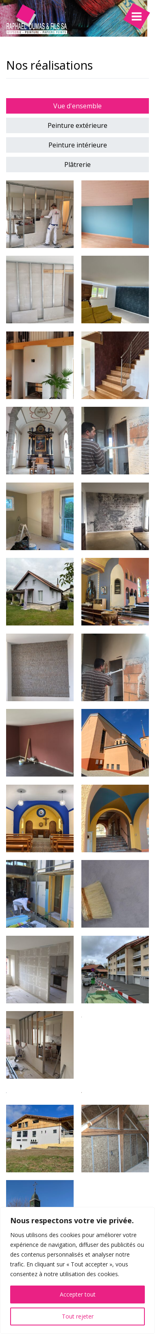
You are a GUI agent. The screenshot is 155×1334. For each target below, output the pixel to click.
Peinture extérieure (77, 125)
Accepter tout (78, 1294)
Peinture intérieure (77, 144)
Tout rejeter (78, 1316)
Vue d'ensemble (77, 105)
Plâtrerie (77, 164)
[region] (77, 1270)
